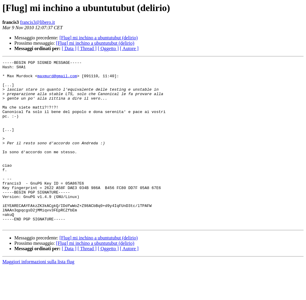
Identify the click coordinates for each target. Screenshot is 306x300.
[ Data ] (69, 48)
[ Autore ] (129, 48)
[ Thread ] (87, 48)
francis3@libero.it (37, 22)
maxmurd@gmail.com (57, 79)
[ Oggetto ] (108, 48)
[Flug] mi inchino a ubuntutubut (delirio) (98, 37)
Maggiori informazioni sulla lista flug (38, 294)
